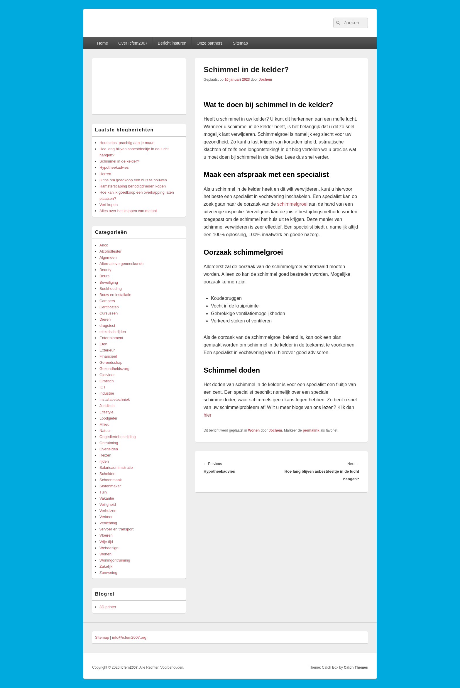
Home (102, 43)
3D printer (107, 607)
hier (208, 415)
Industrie (106, 393)
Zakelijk (105, 566)
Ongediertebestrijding (117, 437)
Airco (103, 245)
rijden (104, 461)
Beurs (104, 276)
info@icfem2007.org (129, 637)
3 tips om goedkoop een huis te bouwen (133, 180)
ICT (102, 387)
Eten (103, 344)
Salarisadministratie (116, 467)
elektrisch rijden (112, 331)
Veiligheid (107, 504)
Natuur (105, 430)
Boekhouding (110, 288)
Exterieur (107, 350)
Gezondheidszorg (114, 368)
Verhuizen (107, 510)
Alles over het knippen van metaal (128, 211)
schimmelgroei (292, 204)
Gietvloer (107, 375)
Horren (105, 174)
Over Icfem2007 (133, 43)
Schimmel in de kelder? (119, 161)
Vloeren (106, 535)
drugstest (107, 325)
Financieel (108, 356)
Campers (107, 301)
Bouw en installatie (115, 295)
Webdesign (109, 548)
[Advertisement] (139, 86)
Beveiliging (108, 282)
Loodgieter (108, 418)
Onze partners (210, 43)
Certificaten (109, 307)
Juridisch (106, 405)
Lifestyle (106, 412)
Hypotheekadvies (114, 167)
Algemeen (108, 257)
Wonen (254, 430)
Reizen (105, 455)
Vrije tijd (106, 542)
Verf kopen (108, 204)
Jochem (265, 79)
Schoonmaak (110, 480)
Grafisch (106, 381)
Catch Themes (356, 667)
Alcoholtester (110, 251)
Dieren (105, 319)
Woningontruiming (114, 560)
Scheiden (107, 473)
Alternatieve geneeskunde (121, 263)
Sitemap (240, 43)
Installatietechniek (114, 399)
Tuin (103, 492)
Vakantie (106, 498)
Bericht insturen (172, 43)
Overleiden (108, 449)
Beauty (105, 270)
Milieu (104, 424)
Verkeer (106, 517)
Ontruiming (108, 443)
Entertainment (111, 338)
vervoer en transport (116, 529)
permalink (311, 430)
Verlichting (108, 523)
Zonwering (108, 572)
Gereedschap (110, 362)
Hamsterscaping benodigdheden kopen (132, 186)
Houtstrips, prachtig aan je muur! (127, 143)
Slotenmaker (110, 486)
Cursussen (108, 313)
